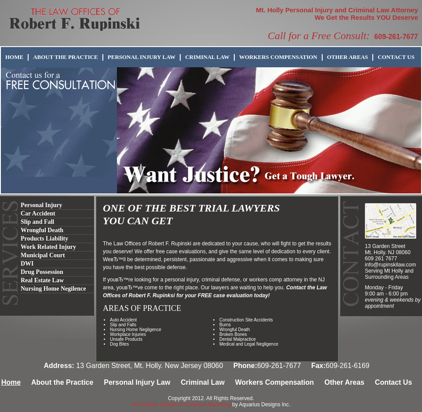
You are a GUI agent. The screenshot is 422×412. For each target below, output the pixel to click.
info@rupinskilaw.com (390, 265)
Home (14, 57)
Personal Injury (41, 205)
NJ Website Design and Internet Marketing (181, 404)
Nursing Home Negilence (53, 288)
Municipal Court (43, 255)
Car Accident (38, 213)
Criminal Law (207, 57)
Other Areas (347, 57)
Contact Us (396, 57)
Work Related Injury (48, 247)
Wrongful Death (42, 230)
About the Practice (65, 57)
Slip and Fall (37, 222)
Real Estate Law (42, 280)
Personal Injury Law (141, 57)
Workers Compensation (278, 57)
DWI (27, 263)
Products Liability (44, 238)
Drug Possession (42, 272)
